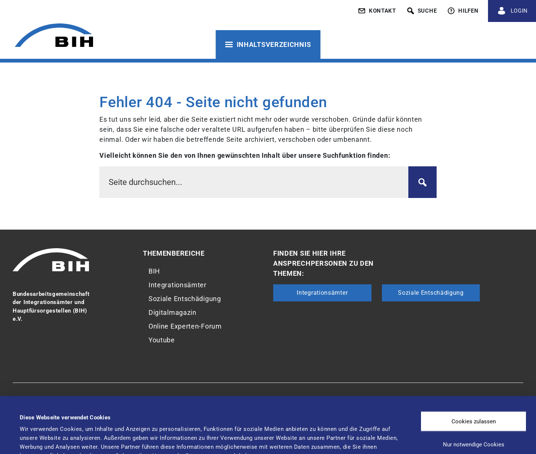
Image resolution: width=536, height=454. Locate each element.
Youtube (162, 340)
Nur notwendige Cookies (473, 392)
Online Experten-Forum (185, 326)
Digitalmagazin (173, 312)
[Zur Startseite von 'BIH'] (54, 36)
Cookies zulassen (474, 368)
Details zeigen (312, 433)
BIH (154, 271)
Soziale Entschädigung (185, 299)
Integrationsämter (178, 285)
